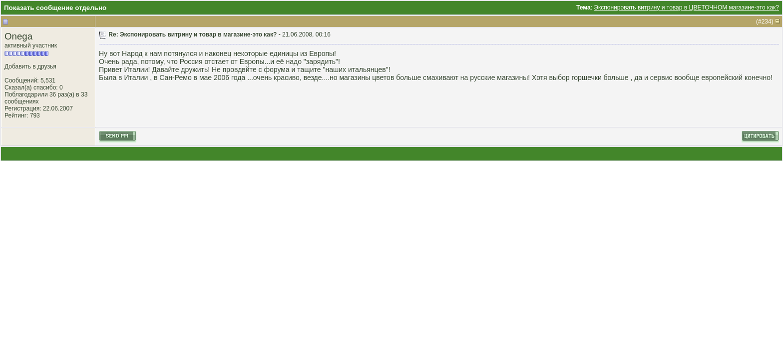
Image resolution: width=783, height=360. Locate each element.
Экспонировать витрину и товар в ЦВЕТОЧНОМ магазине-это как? (686, 7)
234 (767, 21)
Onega (18, 36)
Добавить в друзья (30, 66)
